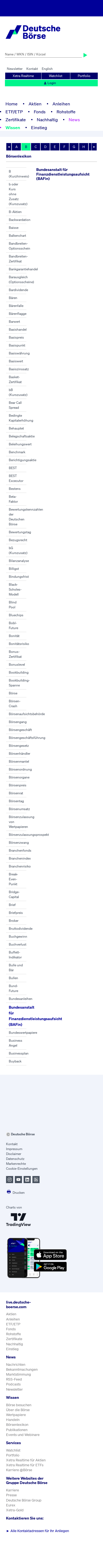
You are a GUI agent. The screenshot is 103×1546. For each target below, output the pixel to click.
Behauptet (16, 428)
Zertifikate (15, 120)
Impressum (14, 1149)
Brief (12, 905)
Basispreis (16, 337)
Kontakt (32, 69)
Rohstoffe (66, 112)
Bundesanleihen (20, 999)
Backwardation (19, 220)
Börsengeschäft (20, 730)
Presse (11, 1495)
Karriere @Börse (19, 1470)
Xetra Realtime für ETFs (24, 1465)
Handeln (13, 1419)
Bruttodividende (20, 928)
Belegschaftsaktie (22, 436)
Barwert (14, 321)
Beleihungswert (20, 444)
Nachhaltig (47, 120)
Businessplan (19, 1053)
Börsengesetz (19, 746)
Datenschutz (15, 1159)
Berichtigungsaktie (22, 460)
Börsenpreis (17, 785)
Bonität (14, 636)
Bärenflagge (17, 314)
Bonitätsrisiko (19, 644)
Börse (13, 693)
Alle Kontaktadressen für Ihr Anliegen (37, 1531)
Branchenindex (20, 858)
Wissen (12, 128)
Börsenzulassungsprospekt (29, 835)
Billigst (14, 569)
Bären (13, 298)
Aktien (35, 104)
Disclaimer (13, 1154)
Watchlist (55, 76)
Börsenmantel (19, 761)
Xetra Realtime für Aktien (26, 1460)
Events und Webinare (23, 1434)
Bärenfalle (16, 306)
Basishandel (18, 329)
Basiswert (16, 361)
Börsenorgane (19, 777)
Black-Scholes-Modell (15, 589)
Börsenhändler (19, 753)
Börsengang (18, 722)
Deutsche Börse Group (23, 1500)
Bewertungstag (20, 532)
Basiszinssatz (19, 369)
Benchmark (17, 452)
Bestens (15, 489)
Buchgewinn (18, 936)
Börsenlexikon (17, 1424)
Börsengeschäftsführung (27, 738)
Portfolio (84, 76)
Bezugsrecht (18, 540)
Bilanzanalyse (19, 561)
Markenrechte (16, 1164)
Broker (13, 921)
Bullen (13, 978)
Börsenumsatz (19, 809)
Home (11, 104)
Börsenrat (16, 793)
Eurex (10, 1505)
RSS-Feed (14, 1379)
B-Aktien (15, 212)
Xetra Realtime (23, 76)
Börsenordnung (20, 769)
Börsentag (16, 801)
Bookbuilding (19, 672)
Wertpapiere (16, 1414)
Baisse (13, 228)
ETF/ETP (14, 112)
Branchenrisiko (20, 866)
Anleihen (61, 104)
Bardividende (18, 290)
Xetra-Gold (15, 1510)
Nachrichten (15, 1364)
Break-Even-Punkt (13, 879)
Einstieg (39, 128)
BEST (13, 468)
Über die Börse (18, 1410)
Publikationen (16, 1429)
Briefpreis (16, 913)
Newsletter (15, 69)
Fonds (40, 112)
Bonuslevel (17, 664)
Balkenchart (17, 235)
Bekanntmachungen (22, 1369)
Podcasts (13, 1384)
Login (49, 83)
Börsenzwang (19, 842)
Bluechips (16, 615)
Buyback (15, 1061)
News (74, 120)
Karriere (12, 1490)
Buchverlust (17, 944)
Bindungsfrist (19, 576)
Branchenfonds (20, 850)
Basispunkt (17, 345)
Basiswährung (19, 353)
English (47, 69)
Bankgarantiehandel (23, 269)
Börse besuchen (18, 1405)
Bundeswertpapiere (23, 1032)
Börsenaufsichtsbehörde (27, 714)
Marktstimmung (18, 1374)
